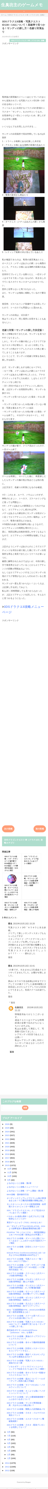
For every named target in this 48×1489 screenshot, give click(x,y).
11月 (9, 1172)
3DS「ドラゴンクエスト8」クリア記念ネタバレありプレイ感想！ (26, 1211)
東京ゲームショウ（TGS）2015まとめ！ (25, 1222)
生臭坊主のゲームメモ (22, 5)
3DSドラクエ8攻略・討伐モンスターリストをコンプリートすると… (26, 1349)
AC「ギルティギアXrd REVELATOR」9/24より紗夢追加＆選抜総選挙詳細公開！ (26, 1227)
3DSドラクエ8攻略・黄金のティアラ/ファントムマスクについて (26, 1337)
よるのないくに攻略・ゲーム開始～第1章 (25, 1191)
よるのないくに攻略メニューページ (22, 1187)
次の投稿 (8, 829)
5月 (9, 1443)
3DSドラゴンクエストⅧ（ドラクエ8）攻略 (27, 40)
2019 (7, 1150)
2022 (7, 1139)
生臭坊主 (19, 1007)
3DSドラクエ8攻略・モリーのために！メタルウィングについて (26, 1386)
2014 (7, 1463)
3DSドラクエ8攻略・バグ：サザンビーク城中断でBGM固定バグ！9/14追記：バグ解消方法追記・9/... (26, 1267)
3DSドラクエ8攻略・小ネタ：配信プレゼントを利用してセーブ (26, 1426)
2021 (7, 1143)
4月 (9, 1447)
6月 (9, 1439)
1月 (9, 1458)
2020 (7, 1147)
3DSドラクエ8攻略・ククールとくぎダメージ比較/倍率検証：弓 (26, 1274)
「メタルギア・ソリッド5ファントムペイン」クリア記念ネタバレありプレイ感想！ (26, 1368)
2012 (7, 1470)
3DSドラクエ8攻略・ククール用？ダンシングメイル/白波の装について (26, 1317)
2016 (7, 1162)
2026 (7, 1124)
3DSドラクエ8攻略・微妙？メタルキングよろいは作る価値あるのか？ (26, 1355)
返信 (10, 957)
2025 (7, 1128)
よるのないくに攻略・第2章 (19, 1183)
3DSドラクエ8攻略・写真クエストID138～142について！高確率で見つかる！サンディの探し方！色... (26, 1324)
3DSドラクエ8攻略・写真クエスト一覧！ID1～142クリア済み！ (25, 1260)
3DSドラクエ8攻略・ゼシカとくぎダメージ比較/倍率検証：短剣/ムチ (26, 1298)
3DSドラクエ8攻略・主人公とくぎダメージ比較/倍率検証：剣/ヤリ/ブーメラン (26, 1304)
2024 (7, 1131)
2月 (9, 1454)
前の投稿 (40, 829)
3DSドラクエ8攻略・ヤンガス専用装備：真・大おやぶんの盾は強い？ (25, 1404)
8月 (9, 1432)
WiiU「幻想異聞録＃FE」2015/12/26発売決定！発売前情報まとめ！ (26, 1311)
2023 (7, 1135)
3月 (9, 1451)
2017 (7, 1158)
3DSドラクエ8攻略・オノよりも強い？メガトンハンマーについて (26, 1392)
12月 (9, 1169)
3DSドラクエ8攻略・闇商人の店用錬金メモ (26, 1409)
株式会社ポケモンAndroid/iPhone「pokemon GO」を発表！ (22, 1331)
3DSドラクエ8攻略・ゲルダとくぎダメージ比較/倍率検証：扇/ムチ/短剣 (26, 1280)
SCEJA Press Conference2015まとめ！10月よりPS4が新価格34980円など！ (26, 1254)
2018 (7, 1154)
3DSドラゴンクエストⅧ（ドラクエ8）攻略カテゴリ (23, 841)
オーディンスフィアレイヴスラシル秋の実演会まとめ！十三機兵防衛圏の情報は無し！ (26, 1199)
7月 (9, 1436)
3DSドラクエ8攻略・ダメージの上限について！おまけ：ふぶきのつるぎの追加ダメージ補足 (26, 1240)
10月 (9, 1176)
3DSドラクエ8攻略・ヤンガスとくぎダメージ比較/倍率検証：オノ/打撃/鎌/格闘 (26, 1286)
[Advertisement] (24, 69)
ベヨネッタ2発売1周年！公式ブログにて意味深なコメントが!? (25, 1217)
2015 (7, 1165)
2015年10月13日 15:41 (24, 966)
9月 (9, 1180)
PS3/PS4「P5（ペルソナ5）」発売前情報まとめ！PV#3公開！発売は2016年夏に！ (26, 1233)
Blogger (28, 1482)
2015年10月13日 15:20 (24, 924)
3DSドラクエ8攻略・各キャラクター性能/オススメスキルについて (26, 1374)
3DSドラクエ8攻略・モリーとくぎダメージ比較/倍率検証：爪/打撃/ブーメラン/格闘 (26, 1292)
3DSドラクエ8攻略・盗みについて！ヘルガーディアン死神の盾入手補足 (26, 1380)
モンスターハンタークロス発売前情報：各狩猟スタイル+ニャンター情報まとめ (26, 1205)
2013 (7, 1467)
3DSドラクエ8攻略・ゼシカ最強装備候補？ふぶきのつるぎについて (26, 1398)
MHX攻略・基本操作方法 (18, 1194)
